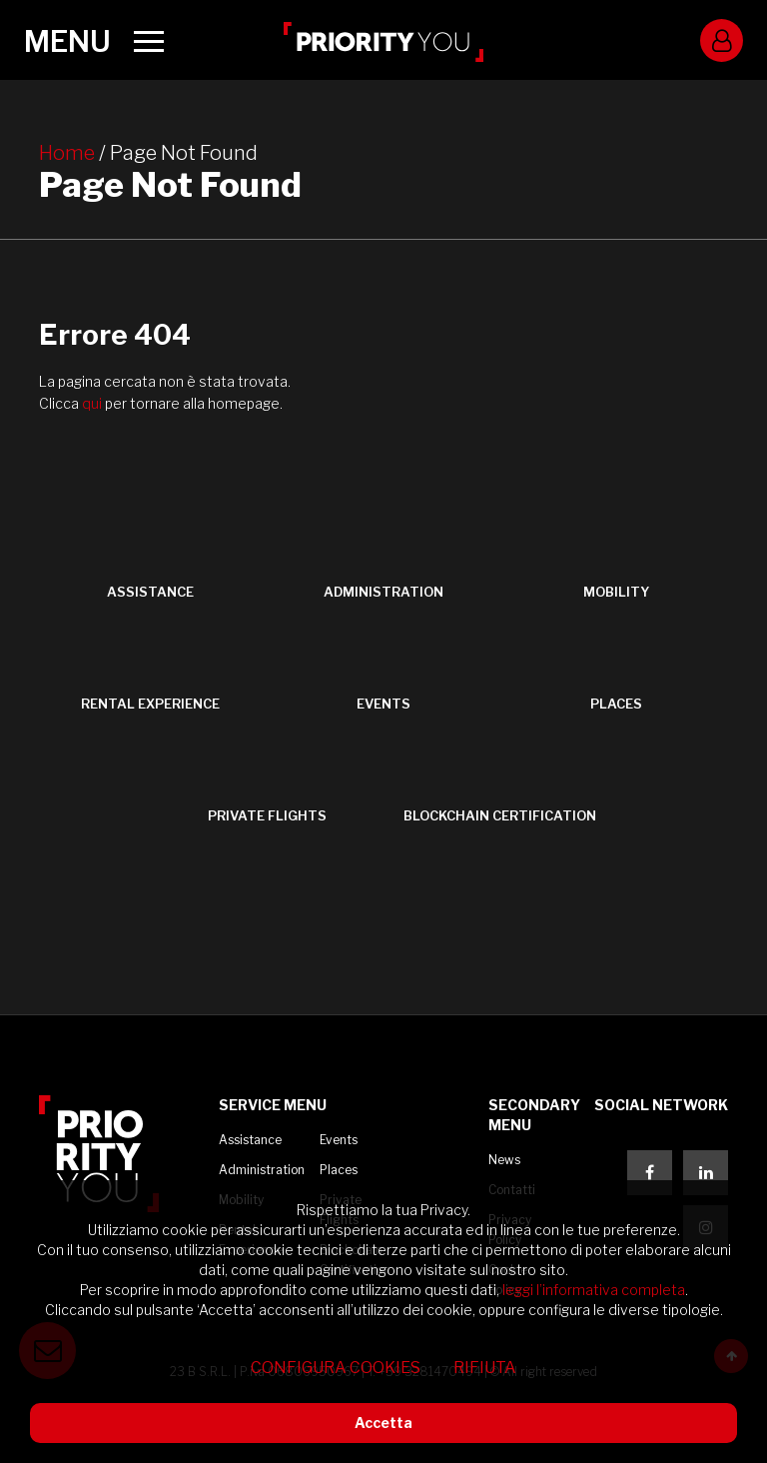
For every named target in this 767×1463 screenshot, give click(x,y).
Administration (262, 1169)
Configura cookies (335, 1367)
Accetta (383, 1422)
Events (339, 1139)
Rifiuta (484, 1367)
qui (93, 403)
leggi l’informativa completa (593, 1289)
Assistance (250, 1139)
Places (339, 1169)
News (504, 1159)
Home (67, 153)
